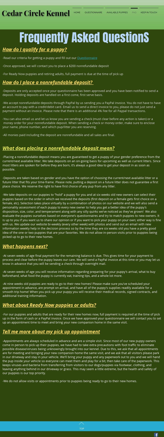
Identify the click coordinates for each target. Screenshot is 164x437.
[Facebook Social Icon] (156, 435)
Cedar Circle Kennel (36, 13)
